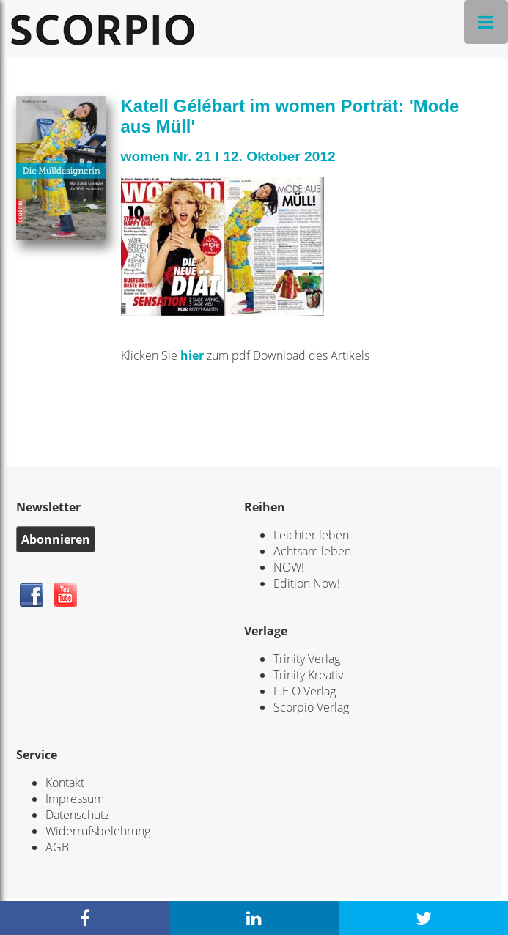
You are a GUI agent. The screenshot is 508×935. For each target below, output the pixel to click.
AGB (57, 847)
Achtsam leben (312, 551)
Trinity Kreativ (308, 675)
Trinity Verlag (306, 659)
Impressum (74, 799)
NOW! (288, 567)
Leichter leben (311, 535)
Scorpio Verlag (311, 707)
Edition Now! (306, 583)
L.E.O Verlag (304, 691)
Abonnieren (55, 539)
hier (193, 355)
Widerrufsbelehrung (97, 831)
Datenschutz (77, 815)
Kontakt (64, 783)
